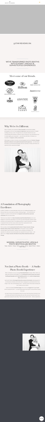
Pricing (41, 418)
